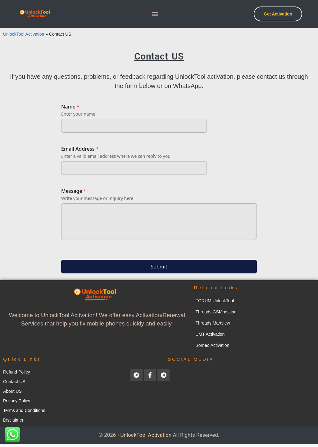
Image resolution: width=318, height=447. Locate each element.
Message (73, 191)
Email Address (79, 148)
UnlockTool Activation (23, 34)
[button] (155, 14)
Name (70, 106)
